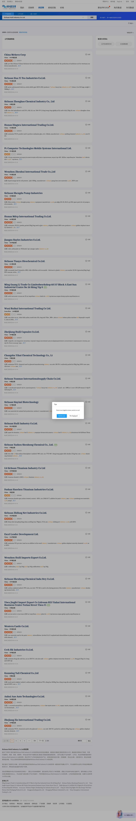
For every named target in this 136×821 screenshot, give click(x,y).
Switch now (61, 416)
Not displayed (74, 416)
